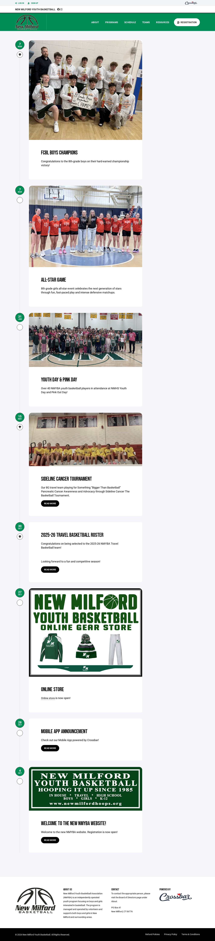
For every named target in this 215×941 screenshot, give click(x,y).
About (95, 22)
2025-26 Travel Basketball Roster (76, 535)
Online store (48, 698)
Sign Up (33, 3)
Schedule (130, 22)
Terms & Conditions (191, 934)
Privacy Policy (170, 934)
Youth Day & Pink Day (61, 379)
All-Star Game (55, 279)
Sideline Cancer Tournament (70, 478)
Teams (146, 22)
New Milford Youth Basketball (35, 9)
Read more (50, 503)
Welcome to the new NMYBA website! (78, 823)
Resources (162, 22)
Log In (19, 3)
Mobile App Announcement (67, 731)
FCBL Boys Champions (62, 152)
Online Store (54, 689)
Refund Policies (152, 934)
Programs (111, 22)
